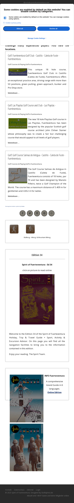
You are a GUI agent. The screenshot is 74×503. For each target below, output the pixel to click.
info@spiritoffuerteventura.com (37, 3)
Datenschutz (19, 490)
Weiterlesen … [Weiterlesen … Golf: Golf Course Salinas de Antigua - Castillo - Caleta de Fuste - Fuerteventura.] (13, 196)
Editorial (30, 490)
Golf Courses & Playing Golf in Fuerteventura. (25, 64)
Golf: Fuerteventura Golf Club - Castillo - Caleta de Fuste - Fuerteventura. (33, 57)
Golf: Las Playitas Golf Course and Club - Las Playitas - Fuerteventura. (32, 106)
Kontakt (8, 490)
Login (38, 490)
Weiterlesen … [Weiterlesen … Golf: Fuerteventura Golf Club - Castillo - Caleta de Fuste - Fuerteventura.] (13, 93)
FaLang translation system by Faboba (14, 206)
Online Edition (54, 392)
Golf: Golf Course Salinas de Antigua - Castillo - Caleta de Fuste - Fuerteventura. (36, 156)
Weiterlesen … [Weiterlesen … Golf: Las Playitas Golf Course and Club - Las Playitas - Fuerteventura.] (13, 143)
